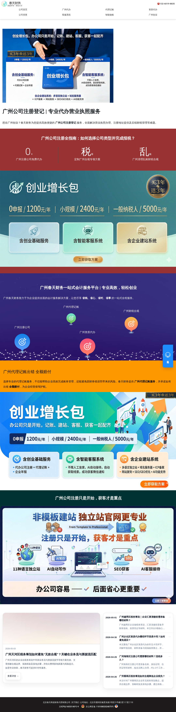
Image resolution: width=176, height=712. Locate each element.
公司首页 (23, 9)
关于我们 (75, 702)
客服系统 (66, 15)
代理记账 (109, 9)
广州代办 (66, 9)
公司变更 (23, 15)
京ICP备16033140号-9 (69, 706)
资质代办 (153, 9)
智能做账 (109, 15)
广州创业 (153, 15)
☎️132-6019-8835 (166, 3)
